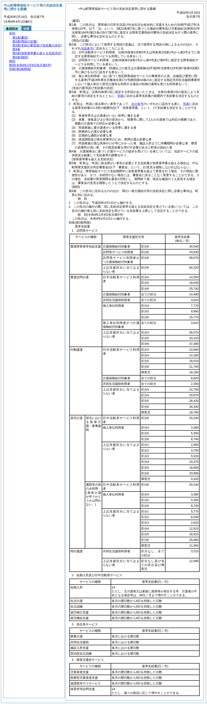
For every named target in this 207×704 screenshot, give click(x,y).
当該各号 (87, 48)
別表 (120, 96)
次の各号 (137, 104)
